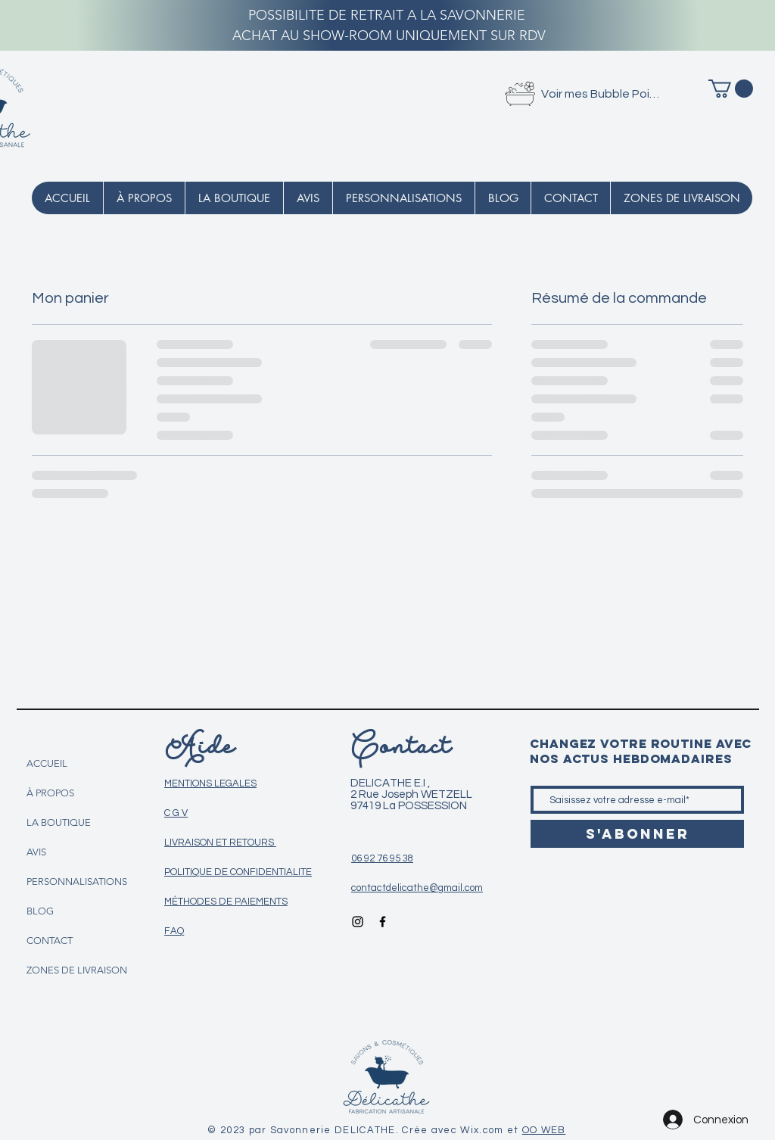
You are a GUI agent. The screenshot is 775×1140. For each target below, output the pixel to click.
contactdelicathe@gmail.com (417, 888)
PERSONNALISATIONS (76, 881)
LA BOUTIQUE (58, 822)
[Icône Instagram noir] (357, 921)
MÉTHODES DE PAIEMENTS (226, 901)
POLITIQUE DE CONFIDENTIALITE (238, 872)
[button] (730, 88)
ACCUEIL (46, 763)
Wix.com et (490, 1130)
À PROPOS (50, 793)
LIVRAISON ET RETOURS (220, 842)
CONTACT (49, 940)
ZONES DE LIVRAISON (76, 970)
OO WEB (544, 1130)
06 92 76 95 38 (382, 858)
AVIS (36, 852)
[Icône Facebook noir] (382, 921)
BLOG (40, 911)
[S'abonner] (637, 834)
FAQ (174, 931)
